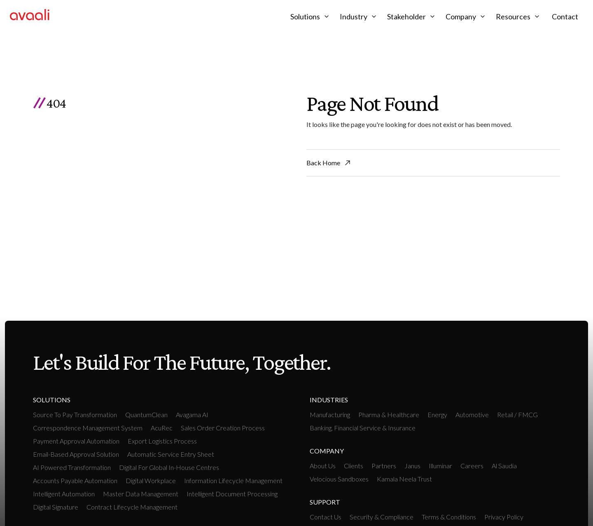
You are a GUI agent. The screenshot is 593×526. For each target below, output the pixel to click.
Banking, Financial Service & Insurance (363, 428)
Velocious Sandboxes (339, 479)
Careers (471, 466)
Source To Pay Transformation (75, 414)
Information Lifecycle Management (233, 480)
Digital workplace (151, 480)
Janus (412, 466)
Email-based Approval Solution (76, 454)
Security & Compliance (381, 517)
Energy (437, 414)
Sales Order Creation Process (223, 428)
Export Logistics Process (162, 441)
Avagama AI (192, 414)
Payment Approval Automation (76, 441)
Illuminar (440, 466)
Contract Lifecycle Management (131, 507)
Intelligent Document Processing (232, 494)
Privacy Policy (503, 517)
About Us (323, 466)
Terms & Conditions (449, 517)
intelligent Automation (64, 494)
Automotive (472, 414)
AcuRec (162, 428)
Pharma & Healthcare (388, 414)
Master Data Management (140, 494)
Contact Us (325, 517)
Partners (383, 466)
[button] (311, 16)
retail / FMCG (517, 414)
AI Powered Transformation (72, 467)
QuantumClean (146, 414)
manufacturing (330, 414)
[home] (29, 16)
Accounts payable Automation (75, 480)
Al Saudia (504, 466)
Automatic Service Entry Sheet (170, 454)
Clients (353, 466)
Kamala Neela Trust (404, 479)
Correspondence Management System (87, 428)
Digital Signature (55, 507)
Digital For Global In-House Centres (169, 467)
